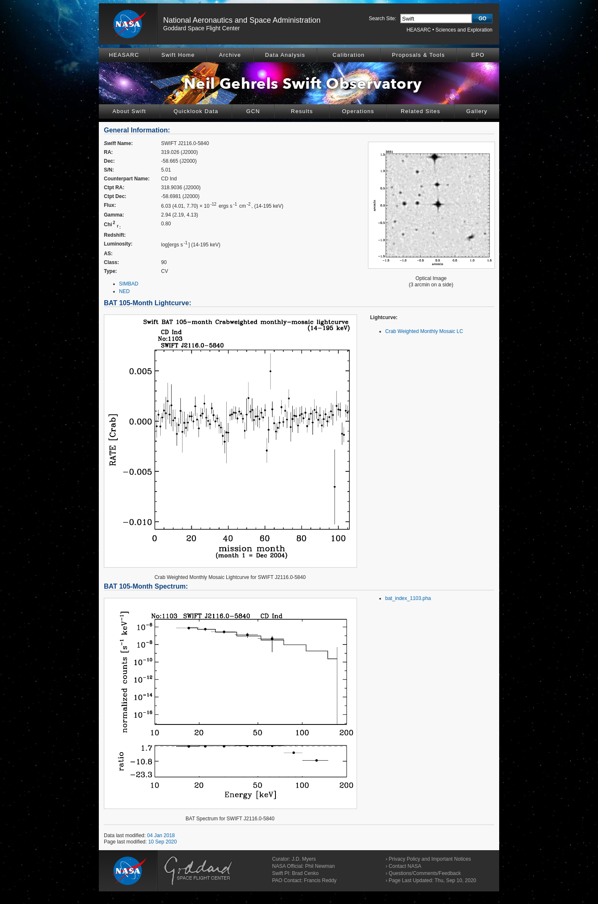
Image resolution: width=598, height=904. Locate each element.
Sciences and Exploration (464, 30)
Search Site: (382, 18)
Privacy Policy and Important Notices (430, 859)
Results (302, 111)
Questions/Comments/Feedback (424, 873)
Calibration (349, 55)
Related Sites (420, 111)
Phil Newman (320, 866)
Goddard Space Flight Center (201, 28)
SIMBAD (128, 284)
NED (124, 291)
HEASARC (419, 30)
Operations (358, 111)
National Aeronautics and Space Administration (241, 20)
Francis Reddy (320, 880)
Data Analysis (285, 55)
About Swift (129, 111)
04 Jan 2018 (161, 835)
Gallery (476, 111)
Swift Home (178, 55)
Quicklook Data (196, 111)
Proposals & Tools (418, 55)
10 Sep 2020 (162, 842)
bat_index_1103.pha (408, 598)
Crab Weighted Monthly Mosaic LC (424, 331)
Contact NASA (405, 866)
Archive (230, 55)
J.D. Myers (304, 859)
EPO (477, 55)
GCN (253, 111)
